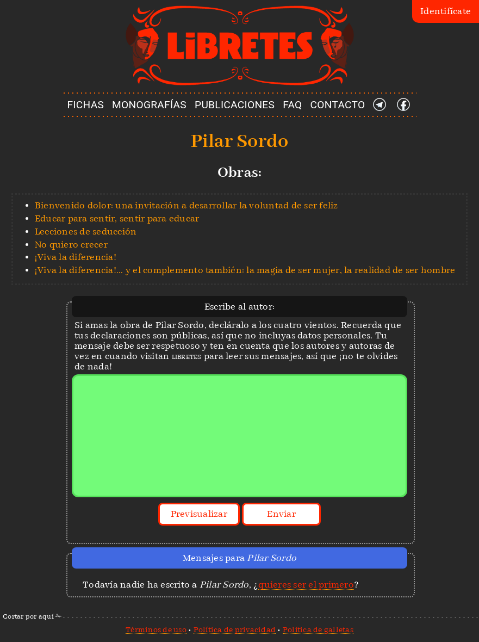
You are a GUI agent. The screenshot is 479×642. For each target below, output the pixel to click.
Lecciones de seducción (86, 231)
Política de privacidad (235, 629)
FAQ (292, 104)
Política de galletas (318, 629)
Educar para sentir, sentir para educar (117, 218)
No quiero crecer (71, 244)
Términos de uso (156, 629)
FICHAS (85, 104)
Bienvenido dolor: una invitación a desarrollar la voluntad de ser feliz (186, 205)
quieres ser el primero (306, 584)
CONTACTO (337, 104)
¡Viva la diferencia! (75, 257)
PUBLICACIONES (235, 104)
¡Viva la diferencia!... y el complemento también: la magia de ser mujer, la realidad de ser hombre (245, 270)
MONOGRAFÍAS (149, 104)
